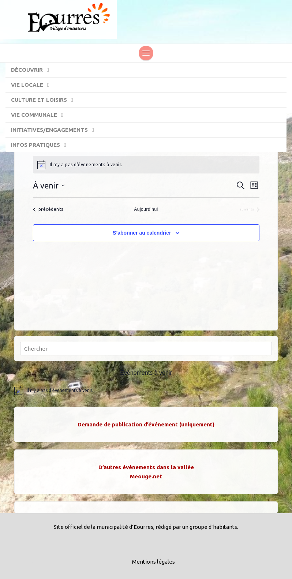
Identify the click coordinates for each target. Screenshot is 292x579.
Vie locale (33, 85)
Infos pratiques (42, 145)
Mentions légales (153, 562)
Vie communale (40, 115)
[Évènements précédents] (48, 209)
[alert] (146, 164)
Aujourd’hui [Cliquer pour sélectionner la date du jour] (146, 209)
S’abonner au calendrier (142, 233)
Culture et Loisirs (45, 100)
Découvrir (33, 70)
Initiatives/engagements (56, 130)
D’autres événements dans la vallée (146, 467)
